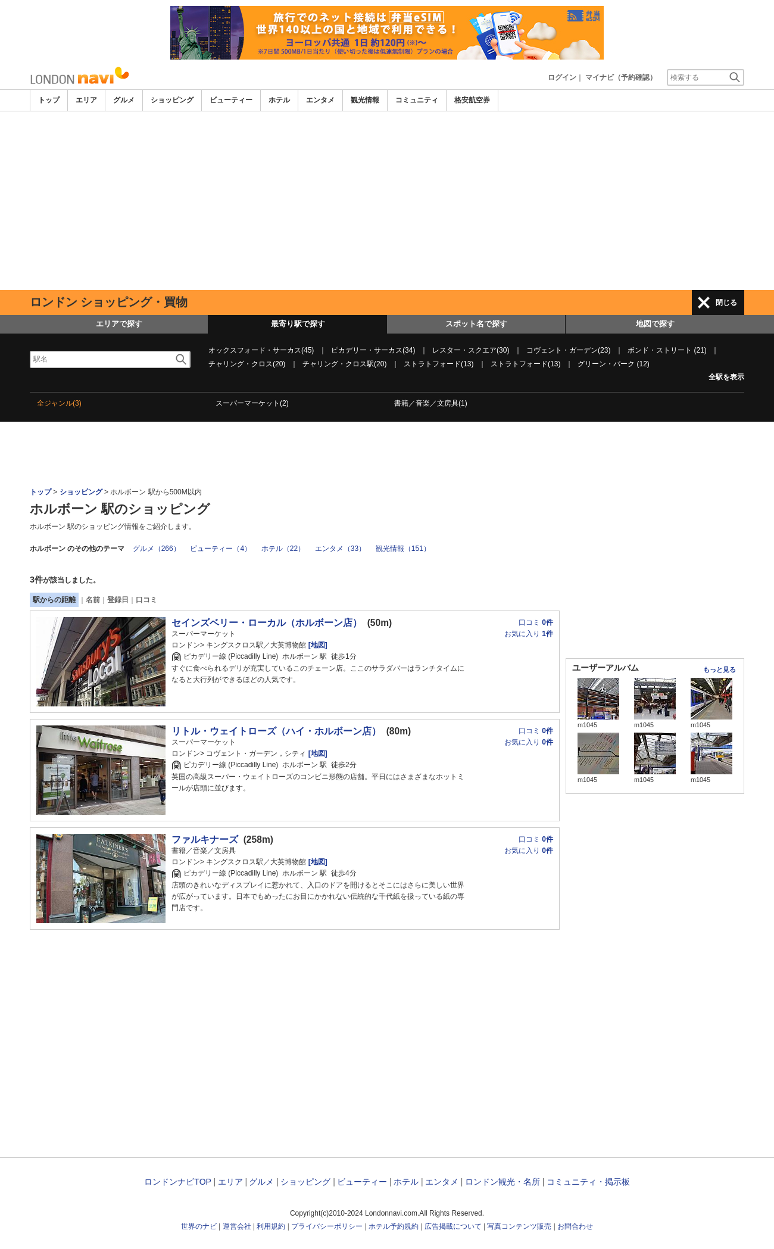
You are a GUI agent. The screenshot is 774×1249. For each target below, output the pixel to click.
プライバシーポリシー (327, 1226)
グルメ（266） (156, 548)
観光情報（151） (403, 548)
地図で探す (655, 323)
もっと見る (719, 669)
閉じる (726, 302)
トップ (49, 100)
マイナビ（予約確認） (621, 77)
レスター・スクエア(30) (470, 350)
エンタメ (320, 100)
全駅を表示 (726, 377)
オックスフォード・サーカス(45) (261, 350)
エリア (86, 100)
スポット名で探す (476, 323)
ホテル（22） (283, 548)
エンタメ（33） (340, 548)
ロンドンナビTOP (177, 1181)
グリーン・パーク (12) (614, 364)
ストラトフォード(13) (438, 364)
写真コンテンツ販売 (519, 1226)
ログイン (562, 77)
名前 (93, 600)
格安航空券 (472, 100)
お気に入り (528, 634)
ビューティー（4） (220, 548)
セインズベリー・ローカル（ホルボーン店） (266, 623)
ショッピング (172, 100)
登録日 (118, 600)
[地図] (316, 645)
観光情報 (365, 100)
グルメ (124, 100)
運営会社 (237, 1226)
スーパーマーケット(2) (252, 403)
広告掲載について (453, 1226)
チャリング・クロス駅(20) (344, 364)
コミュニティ (416, 100)
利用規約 (271, 1226)
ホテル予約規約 (394, 1226)
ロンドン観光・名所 (502, 1181)
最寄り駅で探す (298, 323)
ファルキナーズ (204, 839)
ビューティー (231, 100)
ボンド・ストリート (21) (667, 350)
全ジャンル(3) (59, 403)
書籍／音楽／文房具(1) (430, 403)
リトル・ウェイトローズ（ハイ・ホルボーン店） (276, 731)
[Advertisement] (387, 200)
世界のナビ (199, 1226)
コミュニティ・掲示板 (588, 1181)
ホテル (279, 100)
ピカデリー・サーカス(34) (373, 350)
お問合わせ (575, 1226)
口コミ (146, 600)
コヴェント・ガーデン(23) (568, 350)
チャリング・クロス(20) (246, 364)
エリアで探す (119, 323)
